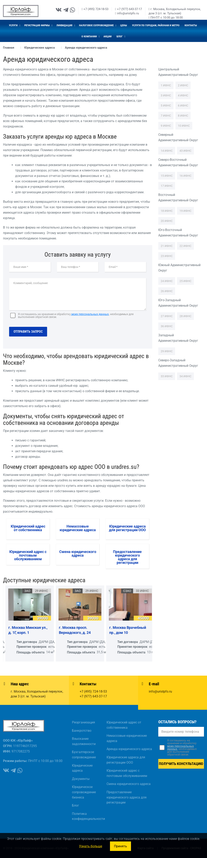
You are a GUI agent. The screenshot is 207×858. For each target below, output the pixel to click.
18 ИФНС (167, 210)
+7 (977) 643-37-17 (128, 9)
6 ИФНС (183, 105)
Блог (120, 36)
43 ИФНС (185, 150)
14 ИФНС (167, 150)
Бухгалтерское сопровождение (84, 754)
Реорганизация (83, 722)
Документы (81, 779)
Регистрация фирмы (37, 25)
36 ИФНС (167, 326)
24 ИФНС (167, 281)
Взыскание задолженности (84, 741)
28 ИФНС (185, 316)
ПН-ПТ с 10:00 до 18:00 (166, 17)
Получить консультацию (181, 764)
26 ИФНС (167, 291)
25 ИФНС (185, 281)
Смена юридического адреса (129, 784)
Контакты (191, 25)
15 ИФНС (167, 175)
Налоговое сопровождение (96, 25)
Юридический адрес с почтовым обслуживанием (127, 773)
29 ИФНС (167, 351)
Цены (123, 25)
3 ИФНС (166, 95)
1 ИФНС (166, 85)
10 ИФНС (184, 125)
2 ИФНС (183, 85)
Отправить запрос (28, 331)
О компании (89, 36)
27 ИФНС (167, 316)
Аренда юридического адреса (129, 749)
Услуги (13, 25)
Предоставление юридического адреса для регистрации (127, 797)
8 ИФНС (183, 115)
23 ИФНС (167, 256)
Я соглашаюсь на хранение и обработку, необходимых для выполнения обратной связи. (76, 315)
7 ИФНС (166, 115)
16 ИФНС (185, 175)
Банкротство (81, 731)
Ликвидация (64, 25)
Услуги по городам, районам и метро (156, 25)
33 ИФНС (167, 376)
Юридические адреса (82, 768)
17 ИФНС (167, 185)
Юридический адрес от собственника (124, 724)
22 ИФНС (185, 246)
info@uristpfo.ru (127, 13)
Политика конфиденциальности (86, 816)
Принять (120, 846)
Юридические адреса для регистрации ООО (126, 759)
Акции (108, 36)
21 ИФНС (167, 246)
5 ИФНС (166, 105)
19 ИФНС (185, 210)
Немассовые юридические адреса (127, 738)
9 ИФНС (166, 125)
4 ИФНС (183, 95)
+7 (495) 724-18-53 (95, 9)
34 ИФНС (185, 376)
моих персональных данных (90, 314)
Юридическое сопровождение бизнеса (84, 792)
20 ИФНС (167, 221)
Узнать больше (90, 846)
